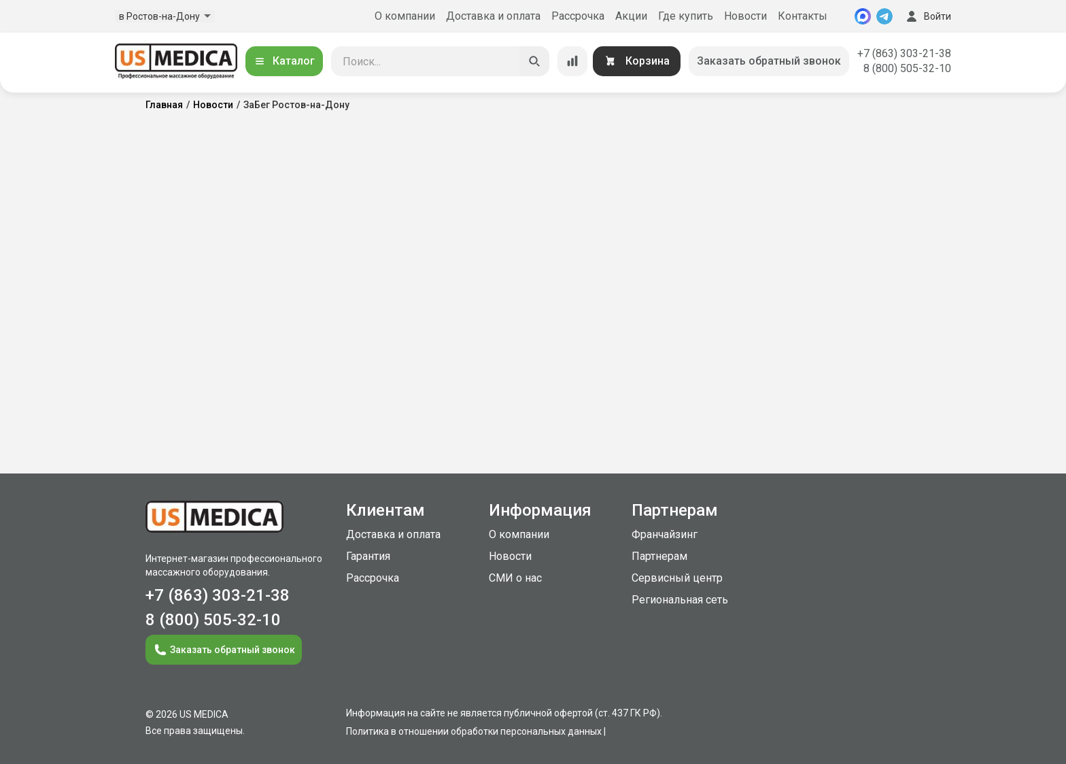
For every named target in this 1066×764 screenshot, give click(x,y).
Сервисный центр (677, 577)
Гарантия (368, 556)
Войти (927, 16)
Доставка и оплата (493, 16)
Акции (631, 16)
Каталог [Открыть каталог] (284, 60)
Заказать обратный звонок (769, 60)
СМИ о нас (515, 577)
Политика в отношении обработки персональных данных (474, 731)
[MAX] (863, 16)
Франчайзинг (665, 534)
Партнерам (659, 556)
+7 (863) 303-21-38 (904, 53)
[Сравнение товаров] (572, 61)
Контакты (802, 16)
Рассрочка (577, 16)
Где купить (685, 16)
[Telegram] (884, 16)
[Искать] (534, 61)
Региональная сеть (680, 599)
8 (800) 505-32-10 (907, 68)
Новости (745, 16)
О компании (405, 16)
